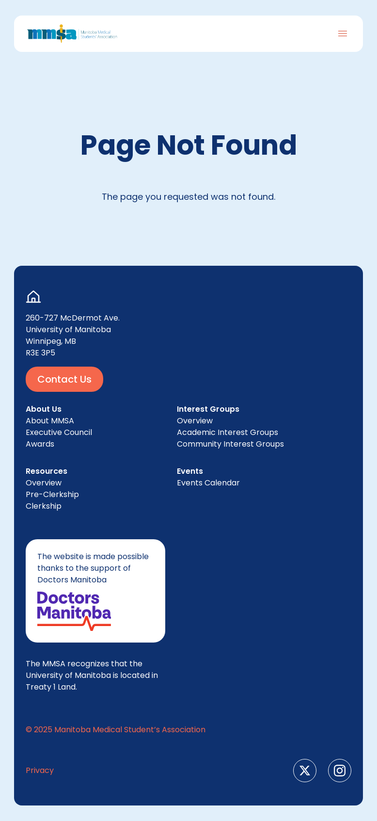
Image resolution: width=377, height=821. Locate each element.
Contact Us (64, 379)
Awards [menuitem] (40, 444)
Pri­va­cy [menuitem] (40, 770)
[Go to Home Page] (72, 34)
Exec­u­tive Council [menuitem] (59, 432)
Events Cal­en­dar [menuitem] (208, 482)
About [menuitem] (50, 420)
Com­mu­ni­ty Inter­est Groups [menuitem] (230, 444)
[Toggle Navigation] (342, 33)
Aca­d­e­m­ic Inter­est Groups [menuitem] (227, 432)
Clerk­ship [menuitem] (44, 506)
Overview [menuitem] (44, 482)
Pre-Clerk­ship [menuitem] (52, 494)
